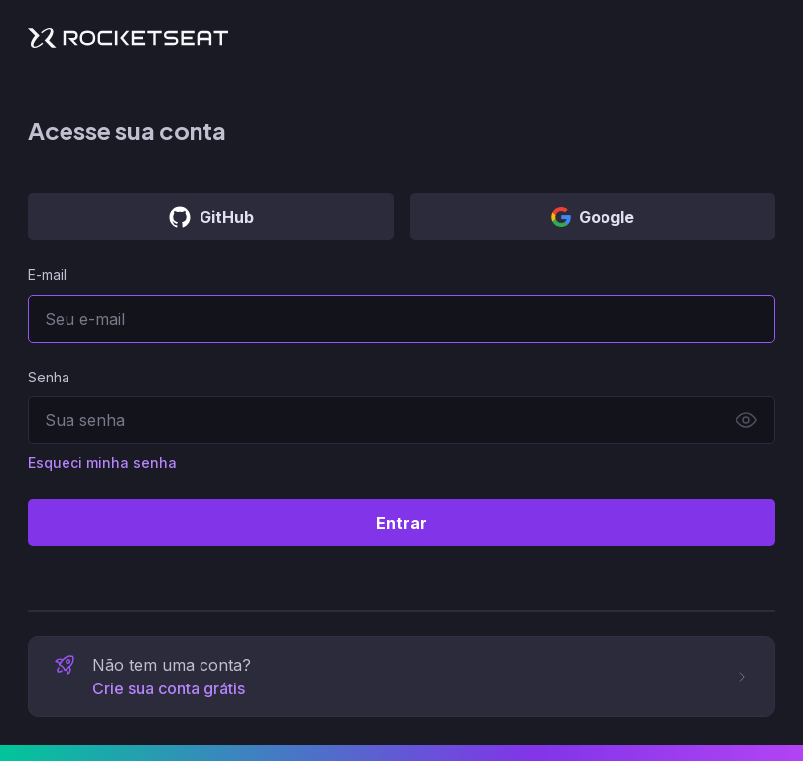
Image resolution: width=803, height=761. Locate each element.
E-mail (47, 274)
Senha (48, 377)
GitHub (211, 216)
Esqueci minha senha (102, 462)
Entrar (401, 523)
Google (592, 217)
